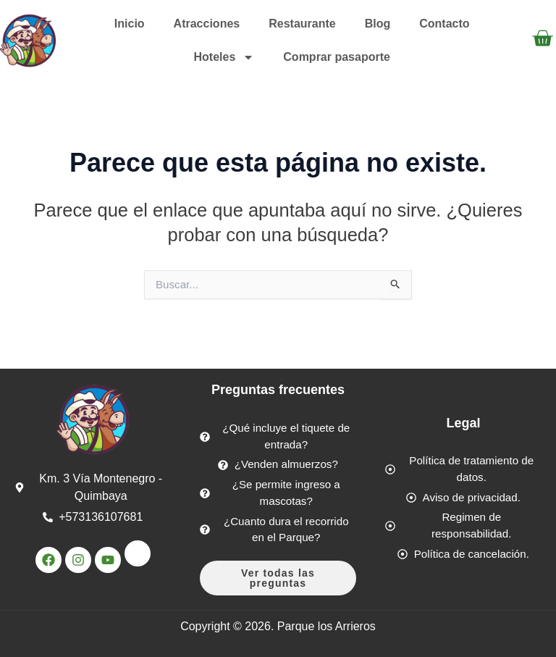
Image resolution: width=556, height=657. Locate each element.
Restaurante (302, 23)
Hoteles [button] (224, 57)
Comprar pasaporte (336, 57)
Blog (378, 23)
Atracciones (207, 23)
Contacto (444, 23)
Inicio (129, 23)
